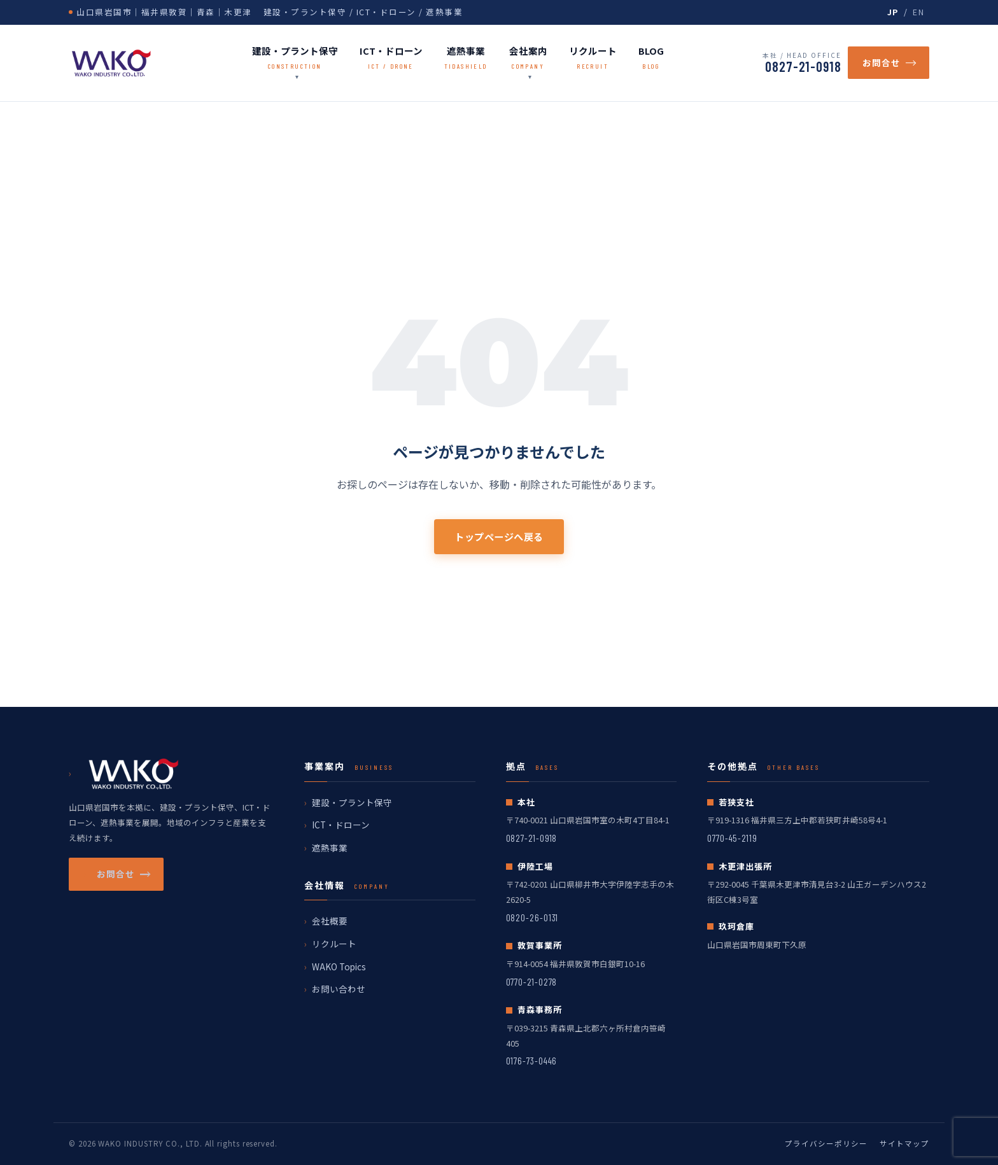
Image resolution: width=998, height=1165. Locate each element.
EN (918, 12)
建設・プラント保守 (295, 58)
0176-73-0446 (532, 1060)
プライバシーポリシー (826, 1143)
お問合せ (888, 62)
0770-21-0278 (532, 981)
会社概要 (330, 920)
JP (893, 12)
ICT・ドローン (391, 58)
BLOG (651, 58)
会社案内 (528, 58)
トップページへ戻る (498, 536)
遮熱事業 (466, 58)
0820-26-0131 (532, 917)
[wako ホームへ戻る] (111, 63)
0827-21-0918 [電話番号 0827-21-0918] (803, 66)
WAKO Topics (339, 966)
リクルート (593, 58)
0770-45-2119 (732, 838)
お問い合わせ (338, 988)
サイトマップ (904, 1143)
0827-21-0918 (532, 838)
